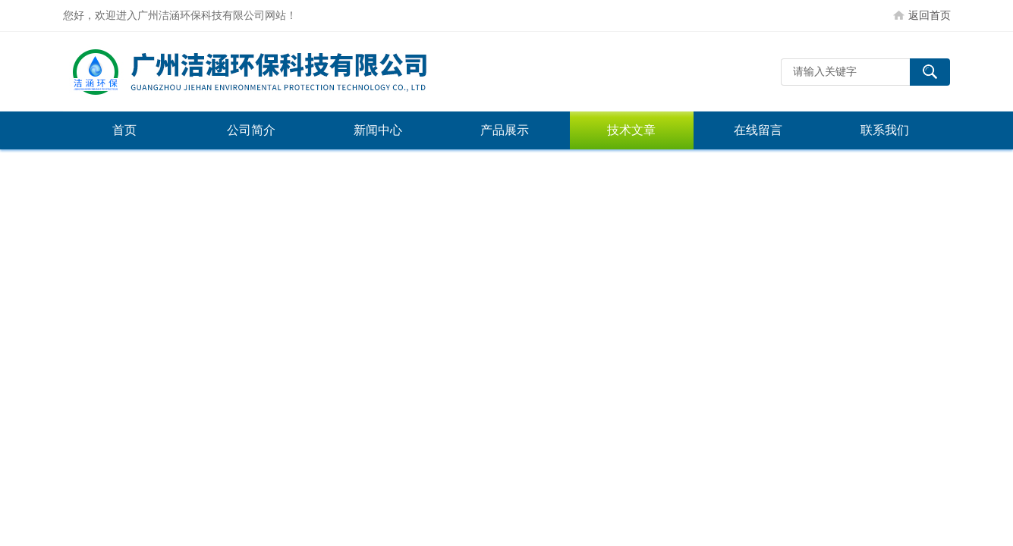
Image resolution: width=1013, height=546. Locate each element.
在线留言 (758, 130)
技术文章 (631, 130)
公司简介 (251, 130)
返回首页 (929, 15)
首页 (124, 130)
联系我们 (884, 130)
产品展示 (504, 130)
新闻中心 (378, 130)
